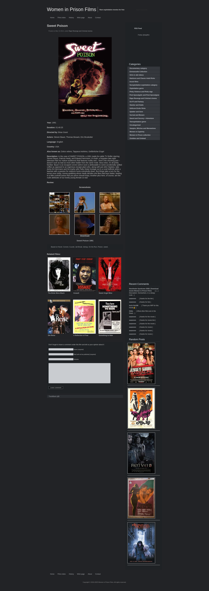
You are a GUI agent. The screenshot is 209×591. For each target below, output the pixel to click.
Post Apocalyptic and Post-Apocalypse (144, 95)
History (71, 18)
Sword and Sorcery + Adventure (142, 118)
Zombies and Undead (138, 138)
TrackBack (54, 400)
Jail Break (78, 247)
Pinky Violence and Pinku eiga (141, 92)
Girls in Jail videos (137, 75)
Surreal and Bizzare (137, 115)
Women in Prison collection (140, 135)
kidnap (85, 247)
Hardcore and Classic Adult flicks (142, 78)
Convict (65, 247)
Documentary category (138, 68)
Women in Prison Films (71, 9)
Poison (100, 247)
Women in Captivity (137, 132)
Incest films (134, 82)
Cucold (71, 247)
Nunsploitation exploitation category (143, 85)
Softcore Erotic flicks (138, 108)
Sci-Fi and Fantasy (137, 102)
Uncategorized (135, 125)
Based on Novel (56, 247)
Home (52, 18)
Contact (98, 18)
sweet (106, 247)
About (90, 18)
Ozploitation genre (137, 88)
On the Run (93, 247)
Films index (62, 18)
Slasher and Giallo (137, 105)
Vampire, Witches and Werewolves (143, 128)
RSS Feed (138, 28)
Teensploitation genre (138, 122)
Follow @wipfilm (144, 35)
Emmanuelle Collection (138, 72)
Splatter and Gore (136, 112)
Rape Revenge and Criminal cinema (80, 31)
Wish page (81, 18)
